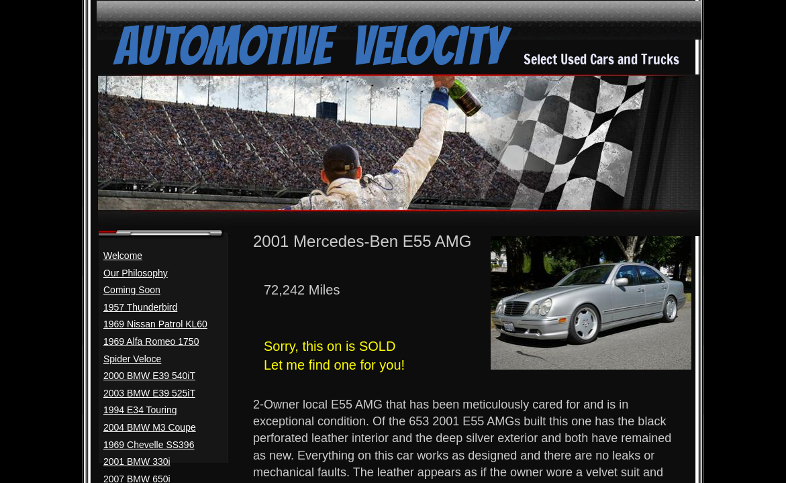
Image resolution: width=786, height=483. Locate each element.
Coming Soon (131, 289)
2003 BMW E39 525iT (149, 393)
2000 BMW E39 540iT (149, 375)
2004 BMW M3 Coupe (149, 427)
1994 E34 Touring (140, 410)
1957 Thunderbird (140, 307)
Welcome (122, 255)
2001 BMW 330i (136, 461)
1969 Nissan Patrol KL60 (155, 324)
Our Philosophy (135, 273)
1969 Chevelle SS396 (148, 444)
